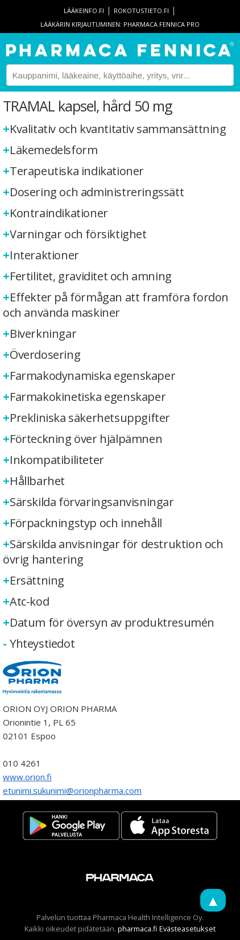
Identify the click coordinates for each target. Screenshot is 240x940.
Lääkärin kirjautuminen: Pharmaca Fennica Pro (120, 24)
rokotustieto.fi (141, 10)
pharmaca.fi (138, 929)
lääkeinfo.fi (84, 10)
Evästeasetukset (187, 929)
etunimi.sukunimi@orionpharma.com (72, 790)
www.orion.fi (27, 776)
